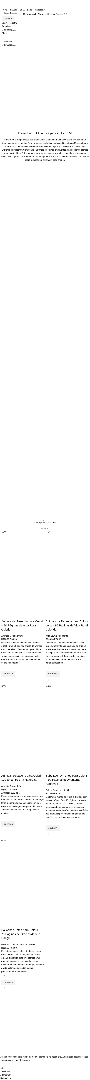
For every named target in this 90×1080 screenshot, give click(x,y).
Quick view (4, 680)
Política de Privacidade (57, 1010)
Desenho (57, 790)
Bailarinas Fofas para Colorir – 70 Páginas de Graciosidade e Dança (20, 934)
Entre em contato (55, 1000)
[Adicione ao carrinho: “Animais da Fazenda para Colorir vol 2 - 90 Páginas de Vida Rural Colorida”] (53, 674)
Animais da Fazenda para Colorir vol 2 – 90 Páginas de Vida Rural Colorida (67, 625)
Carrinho (51, 1037)
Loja (49, 1047)
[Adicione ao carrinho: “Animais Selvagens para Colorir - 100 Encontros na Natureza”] (8, 824)
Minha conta (52, 1042)
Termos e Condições (56, 1005)
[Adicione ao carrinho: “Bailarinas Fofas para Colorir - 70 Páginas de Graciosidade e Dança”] (8, 982)
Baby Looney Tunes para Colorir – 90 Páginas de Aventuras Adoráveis (66, 779)
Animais (5, 636)
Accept (5, 1064)
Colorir (13, 636)
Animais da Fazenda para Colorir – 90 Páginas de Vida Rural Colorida (22, 625)
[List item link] (22, 1026)
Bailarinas (6, 944)
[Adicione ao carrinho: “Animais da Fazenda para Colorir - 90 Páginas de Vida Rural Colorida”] (8, 674)
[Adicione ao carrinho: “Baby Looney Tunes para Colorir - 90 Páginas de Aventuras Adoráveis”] (53, 828)
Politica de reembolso (57, 1015)
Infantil (20, 636)
